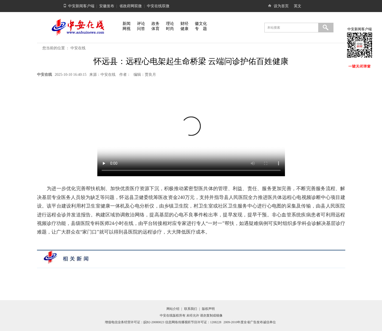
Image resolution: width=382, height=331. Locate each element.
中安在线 (78, 48)
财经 (184, 23)
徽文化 (201, 23)
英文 (297, 6)
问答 (141, 29)
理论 (170, 23)
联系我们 (190, 309)
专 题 (201, 29)
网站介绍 (172, 309)
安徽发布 (106, 6)
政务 (155, 23)
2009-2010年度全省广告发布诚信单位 (250, 322)
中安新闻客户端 (81, 6)
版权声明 (208, 309)
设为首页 (281, 6)
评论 (141, 23)
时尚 (170, 29)
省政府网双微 (130, 6)
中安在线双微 (158, 6)
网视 (127, 29)
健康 (184, 29)
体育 (155, 29)
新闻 (127, 23)
